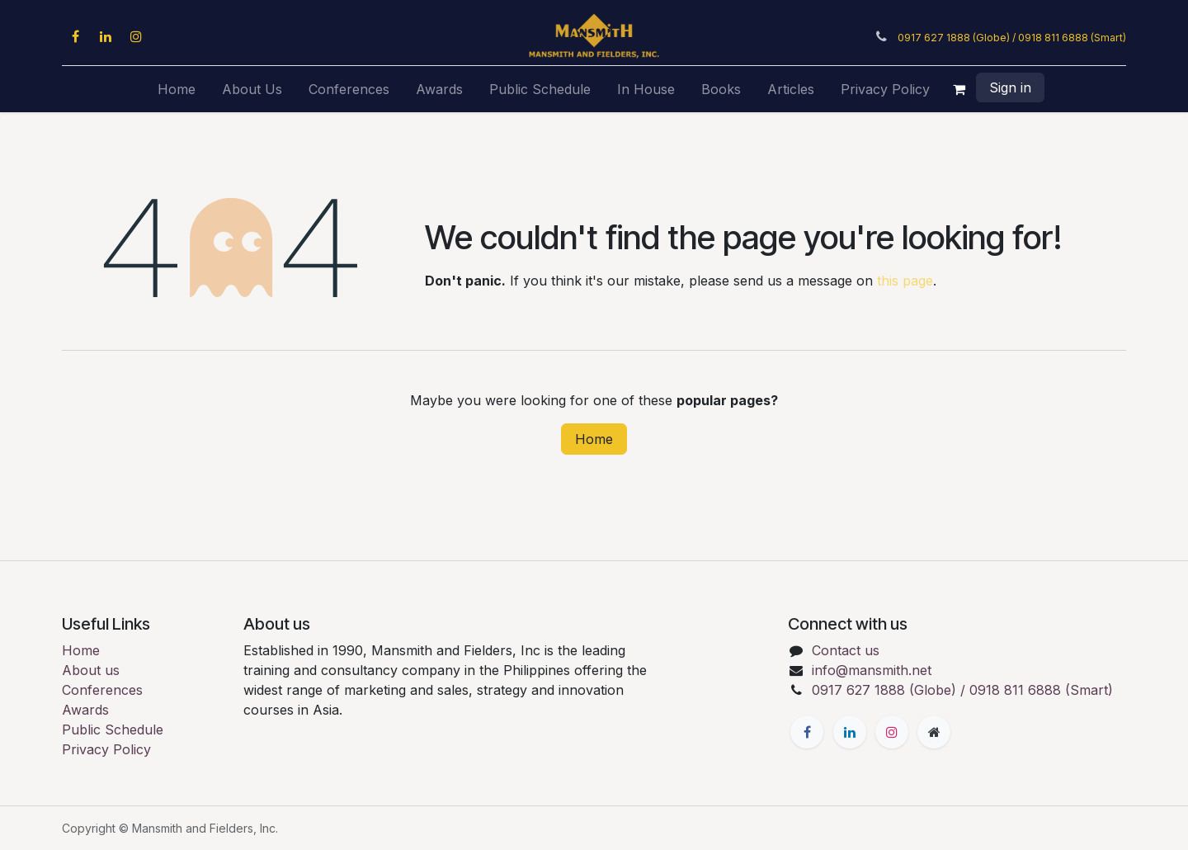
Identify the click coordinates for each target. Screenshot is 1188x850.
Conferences (102, 690)
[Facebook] (75, 36)
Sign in (1010, 87)
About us (91, 670)
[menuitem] (176, 89)
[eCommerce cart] (959, 89)
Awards (85, 709)
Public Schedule (112, 729)
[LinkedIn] (105, 36)
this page (905, 280)
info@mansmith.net (871, 670)
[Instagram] (136, 36)
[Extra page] (933, 731)
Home (594, 439)
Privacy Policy (106, 749)
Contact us (845, 650)
